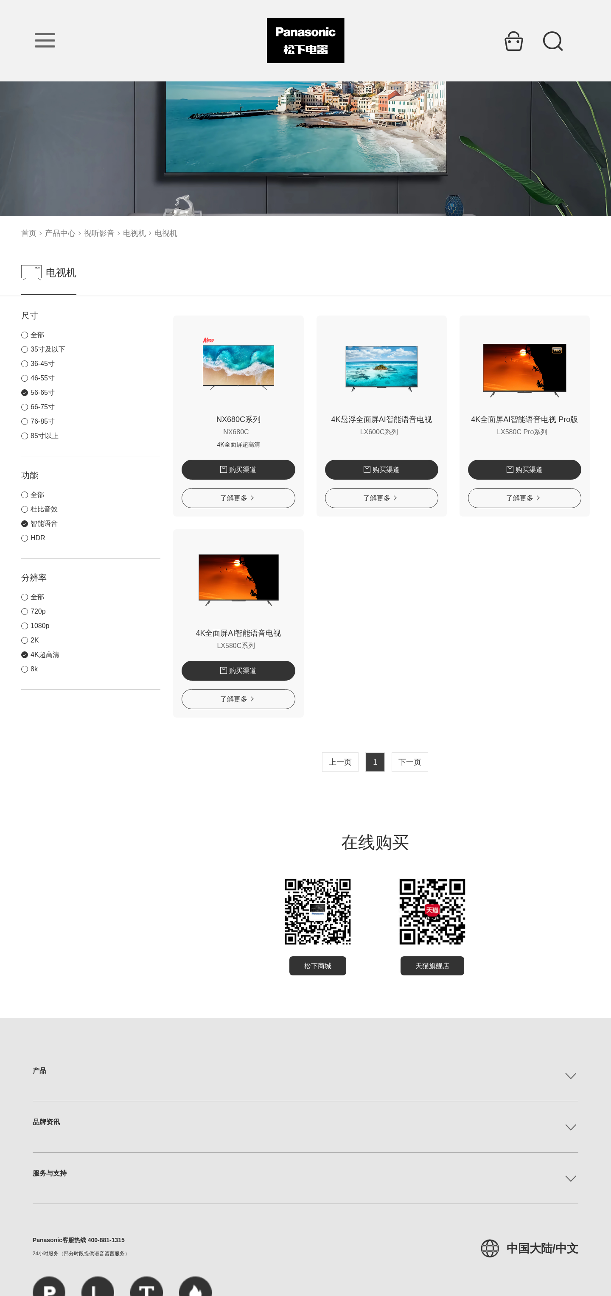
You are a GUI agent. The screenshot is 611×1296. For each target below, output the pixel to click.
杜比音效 (44, 509)
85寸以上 (45, 435)
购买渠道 (193, 469)
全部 (37, 334)
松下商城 (290, 965)
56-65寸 (43, 392)
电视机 (134, 233)
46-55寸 (43, 378)
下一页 (382, 762)
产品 (39, 1070)
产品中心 (60, 233)
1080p (40, 625)
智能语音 (44, 523)
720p (38, 611)
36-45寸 (43, 363)
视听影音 (99, 233)
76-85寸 (43, 421)
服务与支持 (50, 1173)
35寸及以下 (48, 349)
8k (34, 669)
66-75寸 (43, 407)
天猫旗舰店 (405, 965)
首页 (28, 233)
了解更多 (191, 498)
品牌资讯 (46, 1122)
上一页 (313, 762)
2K (35, 640)
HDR (38, 538)
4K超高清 (45, 654)
